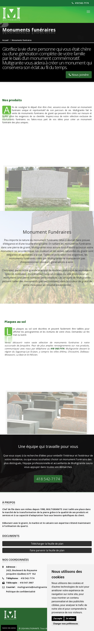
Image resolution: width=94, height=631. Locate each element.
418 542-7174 (80, 3)
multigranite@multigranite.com (34, 587)
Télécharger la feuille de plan (47, 543)
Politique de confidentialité (20, 591)
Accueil (5, 40)
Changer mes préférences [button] (65, 623)
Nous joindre (79, 75)
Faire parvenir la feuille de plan (47, 550)
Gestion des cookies (9, 628)
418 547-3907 (26, 582)
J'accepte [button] (57, 618)
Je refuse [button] (70, 618)
